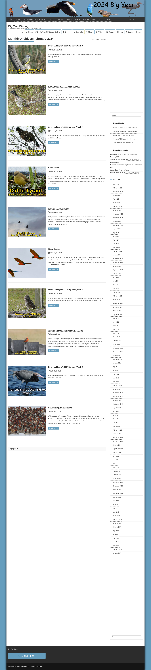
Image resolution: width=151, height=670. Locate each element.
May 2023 (116, 285)
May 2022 (116, 329)
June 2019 (116, 460)
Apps (108, 19)
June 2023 (116, 281)
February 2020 (117, 430)
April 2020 (116, 423)
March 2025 (116, 203)
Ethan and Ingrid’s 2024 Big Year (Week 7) (65, 127)
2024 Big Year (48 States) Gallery (35, 19)
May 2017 (116, 538)
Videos (77, 19)
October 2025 (117, 195)
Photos (69, 19)
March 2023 (116, 292)
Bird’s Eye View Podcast (131, 173)
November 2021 (118, 352)
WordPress (40, 666)
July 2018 (116, 501)
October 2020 (117, 400)
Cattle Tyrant (53, 168)
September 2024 (118, 225)
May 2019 (116, 464)
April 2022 (116, 333)
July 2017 (116, 531)
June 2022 (116, 326)
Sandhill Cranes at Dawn (58, 208)
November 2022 (118, 307)
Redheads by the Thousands (60, 408)
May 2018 (116, 508)
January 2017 (117, 553)
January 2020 (117, 434)
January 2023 (117, 300)
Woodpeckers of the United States (123, 135)
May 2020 (116, 419)
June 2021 (116, 370)
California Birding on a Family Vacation (125, 128)
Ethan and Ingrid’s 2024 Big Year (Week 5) (65, 367)
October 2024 (117, 221)
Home (18, 19)
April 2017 (116, 542)
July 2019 (116, 456)
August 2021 (117, 363)
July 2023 (116, 277)
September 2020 (118, 404)
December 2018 (118, 482)
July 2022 (116, 322)
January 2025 (117, 210)
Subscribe (60, 19)
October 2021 (117, 356)
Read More (52, 61)
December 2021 (118, 348)
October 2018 (117, 490)
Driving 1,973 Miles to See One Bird (124, 139)
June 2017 (116, 534)
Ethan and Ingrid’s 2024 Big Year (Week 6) (65, 290)
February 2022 (117, 341)
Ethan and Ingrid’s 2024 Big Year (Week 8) (65, 46)
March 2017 (116, 546)
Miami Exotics (54, 249)
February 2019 (117, 475)
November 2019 (118, 441)
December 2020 (118, 393)
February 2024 (117, 251)
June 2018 (116, 505)
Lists (94, 19)
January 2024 (117, 255)
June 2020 (116, 415)
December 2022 (118, 303)
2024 (97, 39)
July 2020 (116, 411)
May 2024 (116, 240)
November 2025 (118, 192)
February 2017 (117, 549)
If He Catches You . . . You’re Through (64, 87)
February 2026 (117, 188)
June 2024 (116, 236)
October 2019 (117, 445)
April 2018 (116, 512)
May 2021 (116, 374)
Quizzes (86, 19)
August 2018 (117, 497)
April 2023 (116, 288)
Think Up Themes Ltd (23, 666)
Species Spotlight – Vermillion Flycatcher (65, 330)
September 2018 (118, 493)
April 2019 (116, 467)
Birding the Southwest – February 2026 (125, 131)
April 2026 (116, 184)
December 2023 (118, 259)
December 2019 (118, 437)
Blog (51, 19)
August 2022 (117, 318)
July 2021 (116, 367)
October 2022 (117, 311)
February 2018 (117, 519)
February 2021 (117, 385)
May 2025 (116, 199)
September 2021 (118, 359)
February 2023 (117, 296)
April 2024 (116, 244)
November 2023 (118, 262)
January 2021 (117, 389)
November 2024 (118, 218)
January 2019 (117, 478)
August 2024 (117, 229)
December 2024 (118, 214)
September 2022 (118, 314)
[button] (11, 19)
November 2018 (118, 486)
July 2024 (116, 233)
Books (101, 19)
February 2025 (117, 206)
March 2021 (116, 382)
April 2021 (116, 378)
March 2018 (116, 516)
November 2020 (118, 396)
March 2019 (116, 471)
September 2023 (118, 270)
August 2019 (117, 452)
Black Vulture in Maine (122, 170)
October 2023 (117, 266)
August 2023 (117, 274)
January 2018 (117, 523)
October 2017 (117, 527)
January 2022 (117, 344)
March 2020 (116, 426)
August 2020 (117, 408)
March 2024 (116, 247)
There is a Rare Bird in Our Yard (123, 143)
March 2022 (116, 337)
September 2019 (118, 449)
